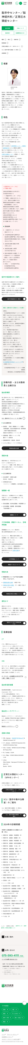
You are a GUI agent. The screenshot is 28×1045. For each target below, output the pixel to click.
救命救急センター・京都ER (18, 146)
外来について (20, 28)
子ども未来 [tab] (16, 1013)
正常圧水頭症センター (8, 154)
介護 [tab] (14, 1009)
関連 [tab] (5, 1022)
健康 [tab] (5, 1013)
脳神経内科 (6, 148)
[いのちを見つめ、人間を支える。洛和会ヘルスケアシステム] (5, 1030)
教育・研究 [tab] (7, 1017)
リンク (3, 1034)
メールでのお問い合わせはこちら (9, 959)
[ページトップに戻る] (24, 1003)
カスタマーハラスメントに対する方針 (10, 1039)
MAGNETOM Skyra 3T (18, 738)
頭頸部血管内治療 (8, 582)
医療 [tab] (5, 1009)
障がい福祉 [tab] (19, 1017)
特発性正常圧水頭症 (8, 585)
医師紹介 (7, 33)
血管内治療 (15, 550)
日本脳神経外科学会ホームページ (12, 362)
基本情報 (7, 28)
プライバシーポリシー (12, 1034)
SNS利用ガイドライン (7, 1037)
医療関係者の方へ (20, 33)
